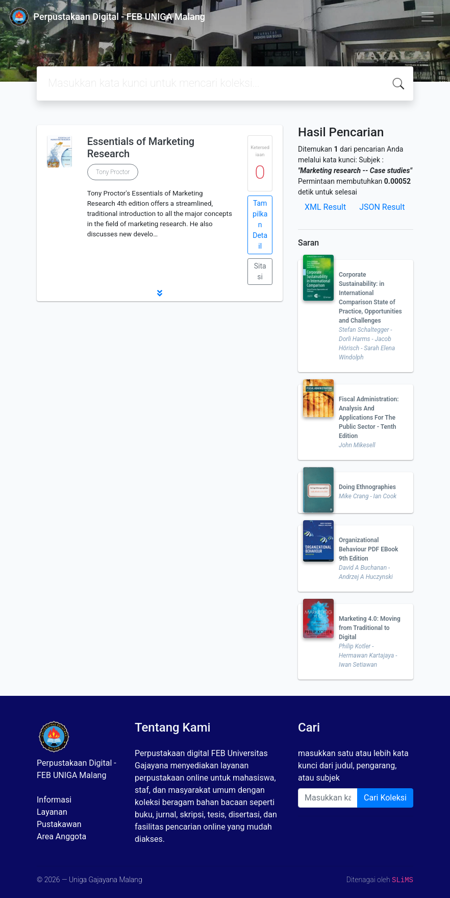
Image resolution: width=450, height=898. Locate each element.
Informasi (54, 800)
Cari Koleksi (385, 798)
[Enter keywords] (328, 798)
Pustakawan (59, 824)
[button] (160, 293)
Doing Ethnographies (367, 487)
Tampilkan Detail (260, 224)
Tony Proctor (113, 172)
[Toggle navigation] (427, 17)
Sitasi (260, 271)
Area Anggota (61, 836)
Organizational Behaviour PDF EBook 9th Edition (368, 549)
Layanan (52, 812)
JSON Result (382, 207)
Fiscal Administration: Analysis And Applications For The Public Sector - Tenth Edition (369, 418)
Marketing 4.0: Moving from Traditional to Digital (370, 628)
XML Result (325, 207)
